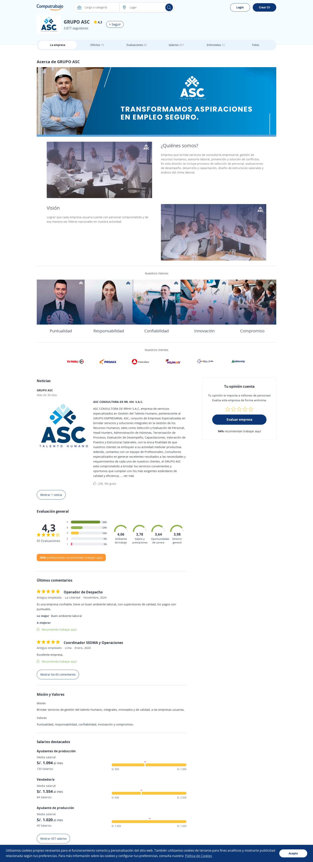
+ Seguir (115, 24)
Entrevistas (216, 45)
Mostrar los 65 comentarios (57, 674)
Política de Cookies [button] (198, 856)
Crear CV (264, 7)
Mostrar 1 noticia (51, 495)
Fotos (255, 45)
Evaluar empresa (239, 419)
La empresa (57, 45)
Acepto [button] (293, 853)
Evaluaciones (137, 45)
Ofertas (97, 45)
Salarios (176, 45)
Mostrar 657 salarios (53, 838)
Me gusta (104, 483)
